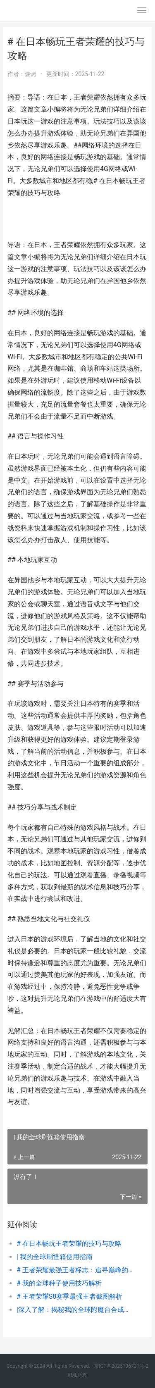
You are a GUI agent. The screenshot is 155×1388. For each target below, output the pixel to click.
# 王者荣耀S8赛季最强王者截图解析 (69, 1296)
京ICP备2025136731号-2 (121, 1366)
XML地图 (77, 1375)
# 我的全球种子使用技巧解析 (59, 1283)
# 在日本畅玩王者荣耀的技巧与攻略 (69, 1244)
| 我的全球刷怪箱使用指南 (55, 1257)
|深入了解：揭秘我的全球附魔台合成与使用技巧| (75, 1310)
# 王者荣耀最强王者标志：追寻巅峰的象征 (75, 1270)
